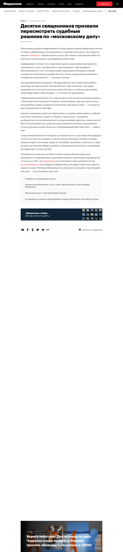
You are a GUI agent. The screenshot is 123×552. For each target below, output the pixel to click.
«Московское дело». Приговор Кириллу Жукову (45, 192)
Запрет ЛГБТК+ (43, 10)
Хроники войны (10, 10)
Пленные (76, 10)
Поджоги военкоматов (61, 10)
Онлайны (51, 4)
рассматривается (30, 165)
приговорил (49, 161)
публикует (34, 56)
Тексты (61, 4)
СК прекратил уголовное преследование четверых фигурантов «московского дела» (62, 198)
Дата (69, 4)
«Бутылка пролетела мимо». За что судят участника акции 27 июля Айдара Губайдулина (57, 185)
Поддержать (104, 4)
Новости (30, 4)
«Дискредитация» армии (93, 10)
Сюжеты (40, 4)
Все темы (112, 11)
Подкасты (79, 4)
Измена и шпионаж (26, 10)
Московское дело (27, 41)
